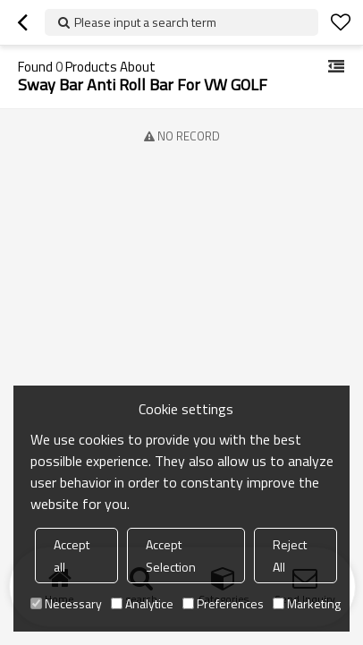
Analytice (142, 603)
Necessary (66, 603)
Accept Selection (171, 555)
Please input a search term (145, 22)
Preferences (223, 603)
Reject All (290, 555)
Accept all (71, 555)
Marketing (307, 603)
